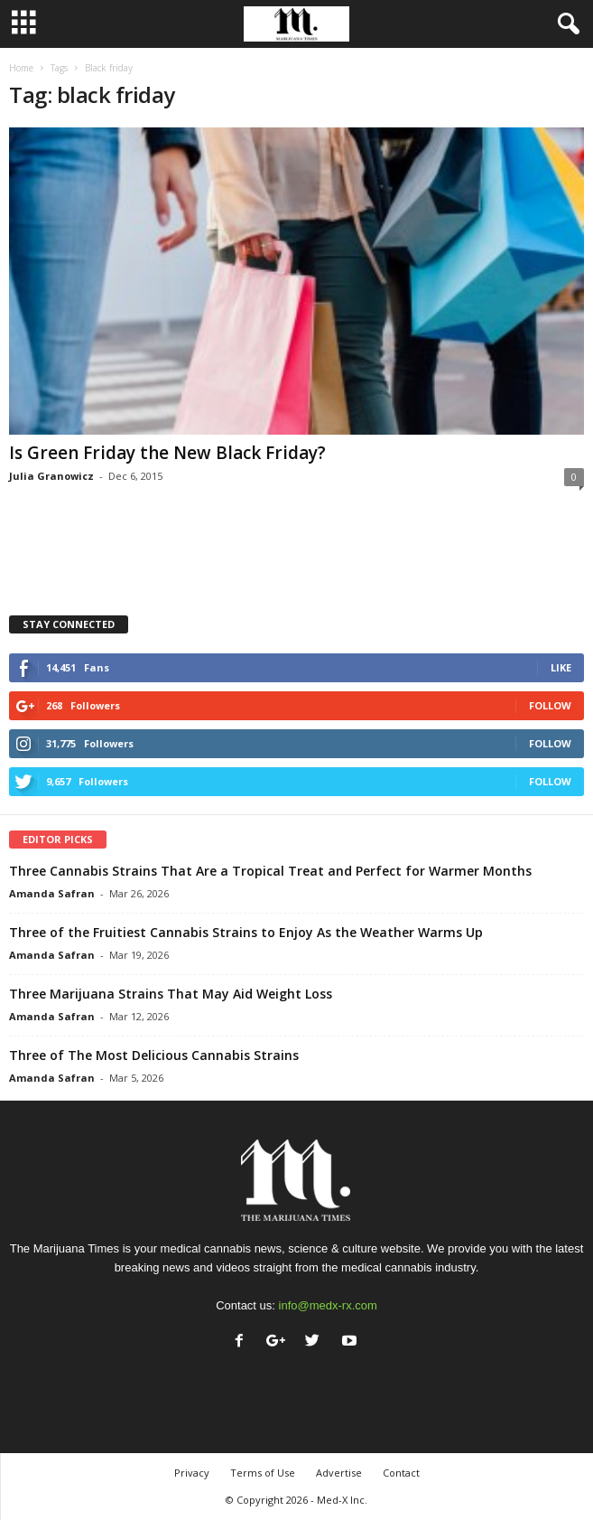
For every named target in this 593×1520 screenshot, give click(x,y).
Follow (550, 705)
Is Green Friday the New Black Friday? (167, 452)
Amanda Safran (52, 893)
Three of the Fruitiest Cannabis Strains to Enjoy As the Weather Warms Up (246, 932)
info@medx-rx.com (328, 1305)
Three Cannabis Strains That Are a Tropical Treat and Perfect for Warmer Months (270, 870)
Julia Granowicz (51, 476)
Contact (401, 1472)
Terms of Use (262, 1472)
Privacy (191, 1472)
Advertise (339, 1472)
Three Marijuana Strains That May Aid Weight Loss (170, 993)
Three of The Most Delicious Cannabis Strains (154, 1055)
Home (21, 67)
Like (561, 667)
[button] (565, 24)
